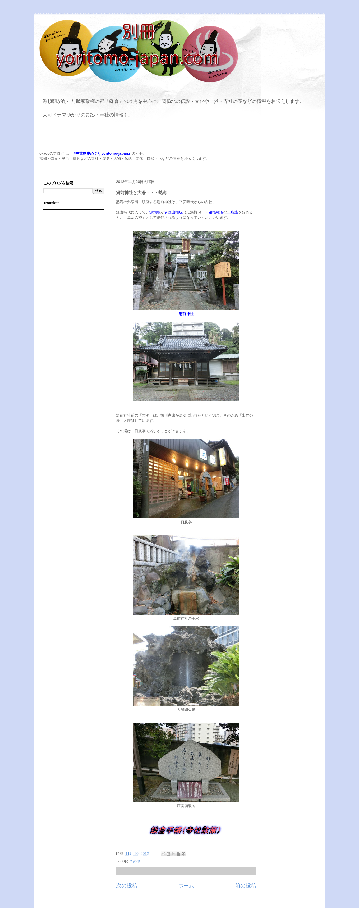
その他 (134, 861)
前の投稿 (245, 885)
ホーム (186, 885)
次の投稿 (126, 885)
